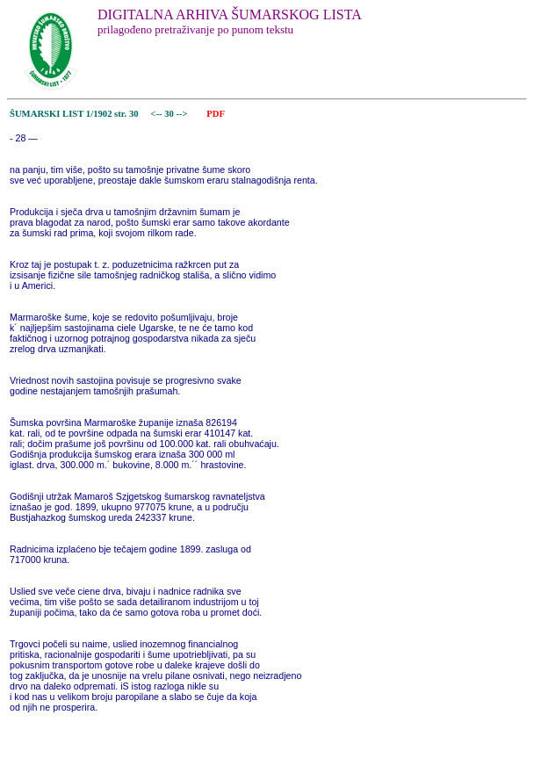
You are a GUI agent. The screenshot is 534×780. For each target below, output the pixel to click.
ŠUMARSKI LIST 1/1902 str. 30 (74, 114)
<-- (156, 114)
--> (184, 114)
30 (170, 114)
